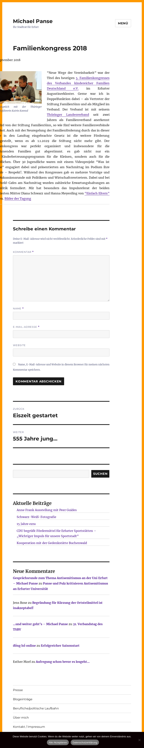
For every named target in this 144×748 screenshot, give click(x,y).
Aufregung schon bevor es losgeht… (63, 662)
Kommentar (23, 252)
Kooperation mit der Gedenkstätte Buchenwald (52, 543)
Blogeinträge (22, 699)
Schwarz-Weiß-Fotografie (36, 517)
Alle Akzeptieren (58, 742)
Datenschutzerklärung (85, 742)
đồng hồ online (24, 645)
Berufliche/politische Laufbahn (36, 708)
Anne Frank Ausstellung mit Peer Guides (47, 510)
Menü (123, 23)
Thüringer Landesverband (68, 114)
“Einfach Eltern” (97, 193)
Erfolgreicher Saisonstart (60, 645)
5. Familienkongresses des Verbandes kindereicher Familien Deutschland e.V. (78, 83)
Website (19, 345)
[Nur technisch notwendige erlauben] (139, 740)
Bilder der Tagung (17, 198)
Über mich (21, 717)
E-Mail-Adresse (26, 326)
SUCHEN (100, 474)
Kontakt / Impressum (29, 727)
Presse (18, 690)
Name (18, 308)
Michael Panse (33, 21)
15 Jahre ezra (26, 524)
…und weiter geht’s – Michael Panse (40, 624)
